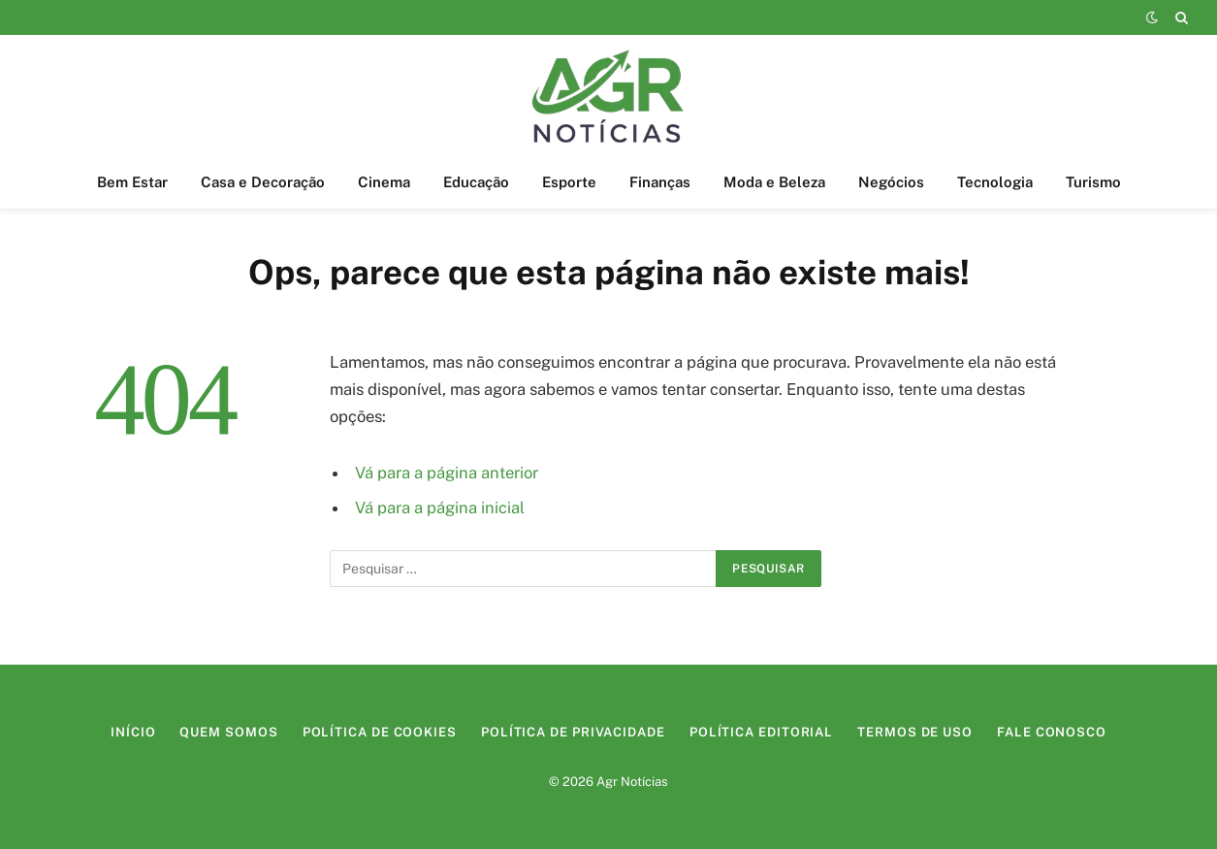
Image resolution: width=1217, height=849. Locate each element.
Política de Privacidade (573, 732)
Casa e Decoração (263, 182)
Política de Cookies (380, 732)
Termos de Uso (915, 732)
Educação (476, 182)
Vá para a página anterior (446, 472)
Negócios (891, 182)
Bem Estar (132, 182)
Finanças (659, 182)
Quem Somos (228, 732)
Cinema (384, 182)
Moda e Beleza (774, 182)
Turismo (1093, 182)
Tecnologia (995, 182)
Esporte (569, 182)
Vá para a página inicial (440, 507)
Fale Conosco (1051, 732)
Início (133, 732)
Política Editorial (761, 732)
